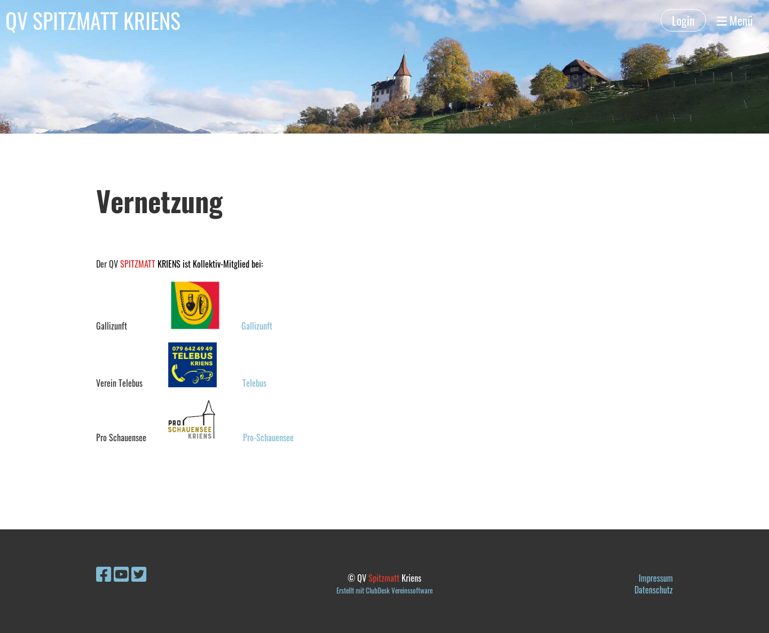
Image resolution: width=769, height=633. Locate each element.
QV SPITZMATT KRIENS (93, 20)
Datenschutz (653, 589)
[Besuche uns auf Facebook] (103, 572)
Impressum (656, 578)
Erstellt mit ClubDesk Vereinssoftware (384, 590)
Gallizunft (256, 325)
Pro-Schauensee (268, 437)
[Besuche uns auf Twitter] (138, 572)
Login (683, 20)
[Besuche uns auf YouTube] (121, 572)
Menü (735, 20)
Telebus (254, 383)
